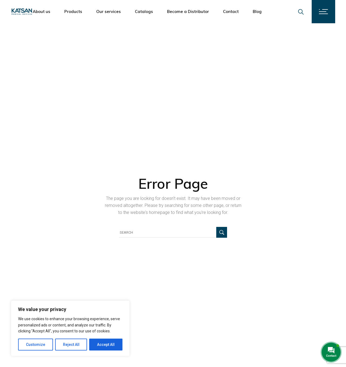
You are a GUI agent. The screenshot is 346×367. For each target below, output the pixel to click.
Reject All (71, 344)
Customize (35, 344)
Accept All (106, 344)
